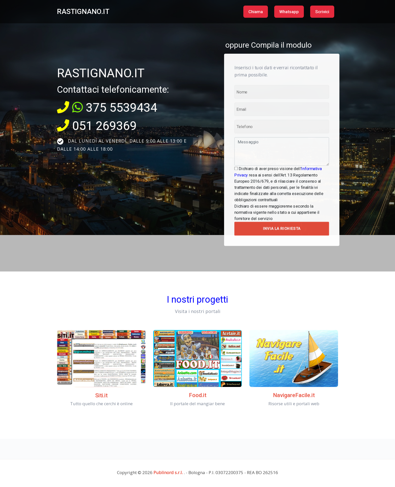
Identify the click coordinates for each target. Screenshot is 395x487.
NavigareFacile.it (294, 395)
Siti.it (101, 395)
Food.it (197, 395)
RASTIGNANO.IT (83, 11)
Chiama (255, 11)
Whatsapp (289, 11)
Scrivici (322, 11)
